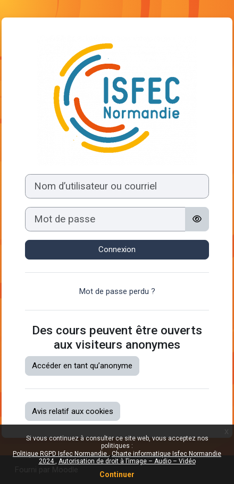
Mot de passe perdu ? (117, 291)
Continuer (117, 474)
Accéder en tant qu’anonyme (82, 365)
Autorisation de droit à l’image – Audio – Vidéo (127, 461)
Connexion (117, 249)
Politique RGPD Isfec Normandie (60, 453)
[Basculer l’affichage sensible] (197, 219)
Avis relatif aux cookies (72, 411)
